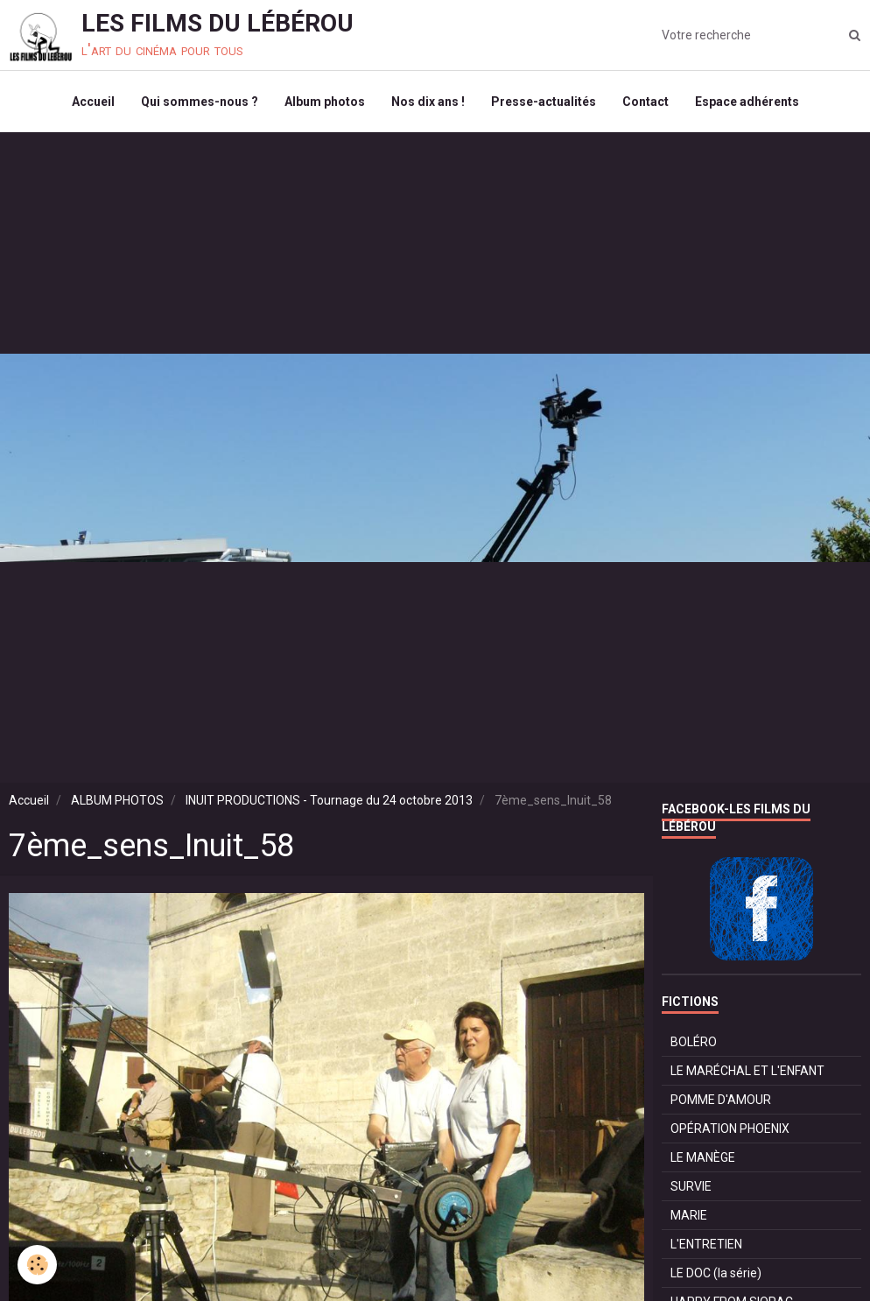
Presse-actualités (543, 102)
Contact (645, 102)
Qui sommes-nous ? (199, 102)
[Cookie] (37, 1264)
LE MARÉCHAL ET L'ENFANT (747, 1071)
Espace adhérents (747, 102)
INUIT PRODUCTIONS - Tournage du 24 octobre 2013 (329, 800)
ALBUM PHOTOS (117, 800)
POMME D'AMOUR (720, 1100)
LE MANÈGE (702, 1157)
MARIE (688, 1215)
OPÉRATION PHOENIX (729, 1129)
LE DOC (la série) (715, 1273)
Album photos (324, 102)
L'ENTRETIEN (706, 1244)
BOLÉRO (693, 1042)
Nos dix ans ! (428, 102)
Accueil (93, 102)
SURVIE (691, 1186)
